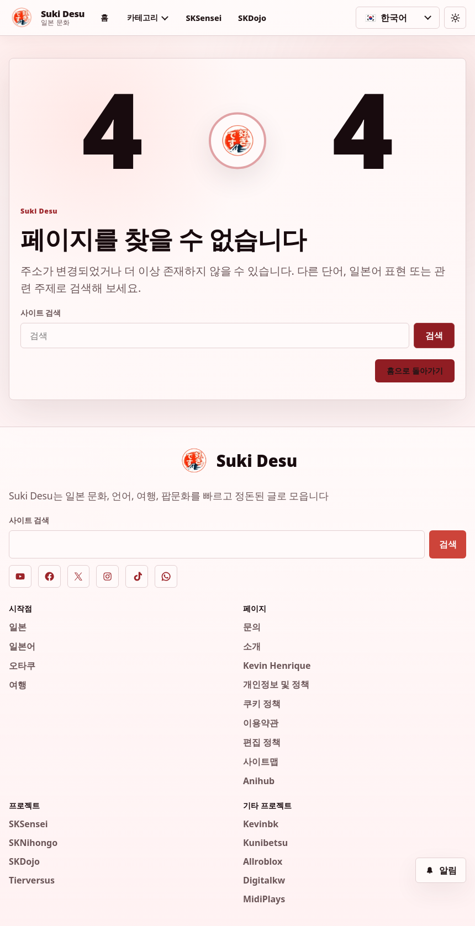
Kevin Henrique (277, 665)
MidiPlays (264, 899)
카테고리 (142, 17)
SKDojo (252, 18)
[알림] (440, 870)
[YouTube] (20, 576)
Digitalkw (264, 880)
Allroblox (262, 861)
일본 (18, 627)
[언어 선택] (398, 18)
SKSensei (203, 18)
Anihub (259, 781)
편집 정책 (262, 742)
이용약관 (260, 723)
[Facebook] (49, 576)
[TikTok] (136, 576)
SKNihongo (33, 843)
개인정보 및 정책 (276, 684)
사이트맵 (260, 761)
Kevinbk (260, 824)
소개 (252, 646)
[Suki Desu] (47, 17)
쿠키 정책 (262, 704)
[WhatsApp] (166, 576)
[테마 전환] (455, 18)
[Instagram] (107, 576)
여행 (18, 685)
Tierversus (32, 880)
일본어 (22, 646)
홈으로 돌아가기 (415, 370)
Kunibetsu (265, 843)
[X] (78, 576)
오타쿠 (22, 665)
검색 (434, 335)
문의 (252, 627)
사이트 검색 (40, 312)
